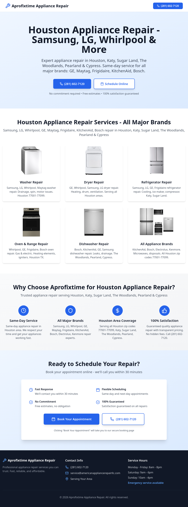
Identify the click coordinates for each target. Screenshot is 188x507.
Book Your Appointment (71, 419)
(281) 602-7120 (168, 6)
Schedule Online (114, 84)
